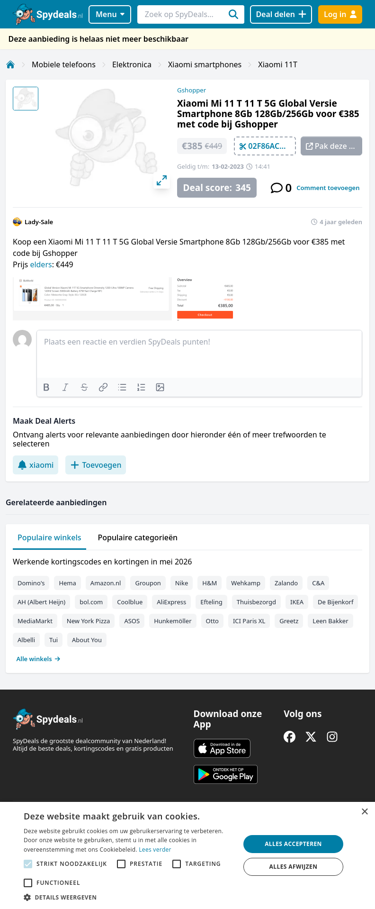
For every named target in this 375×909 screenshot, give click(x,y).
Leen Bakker (330, 621)
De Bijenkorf (335, 602)
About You (87, 640)
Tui (53, 640)
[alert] (187, 855)
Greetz (288, 621)
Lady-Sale (39, 222)
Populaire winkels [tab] (49, 537)
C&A (318, 583)
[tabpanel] (187, 608)
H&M (209, 583)
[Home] (10, 64)
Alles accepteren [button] (293, 844)
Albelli (26, 640)
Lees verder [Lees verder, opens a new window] (155, 849)
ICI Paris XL (249, 621)
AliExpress (171, 602)
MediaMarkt (35, 621)
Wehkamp (245, 583)
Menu (110, 14)
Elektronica (132, 64)
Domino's (31, 583)
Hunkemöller (172, 621)
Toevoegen (95, 465)
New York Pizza (88, 621)
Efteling (211, 602)
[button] (128, 897)
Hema (67, 583)
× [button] (364, 812)
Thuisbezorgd (256, 602)
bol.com (91, 602)
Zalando (286, 583)
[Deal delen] (281, 14)
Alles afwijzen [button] (293, 867)
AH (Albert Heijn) (41, 602)
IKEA (297, 602)
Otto (212, 621)
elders (41, 264)
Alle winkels (39, 658)
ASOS (132, 621)
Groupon (148, 583)
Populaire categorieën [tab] (138, 537)
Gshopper (191, 90)
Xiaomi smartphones (204, 64)
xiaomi (36, 465)
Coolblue (130, 602)
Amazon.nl (105, 583)
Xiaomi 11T (277, 64)
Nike (181, 583)
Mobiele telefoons (64, 64)
